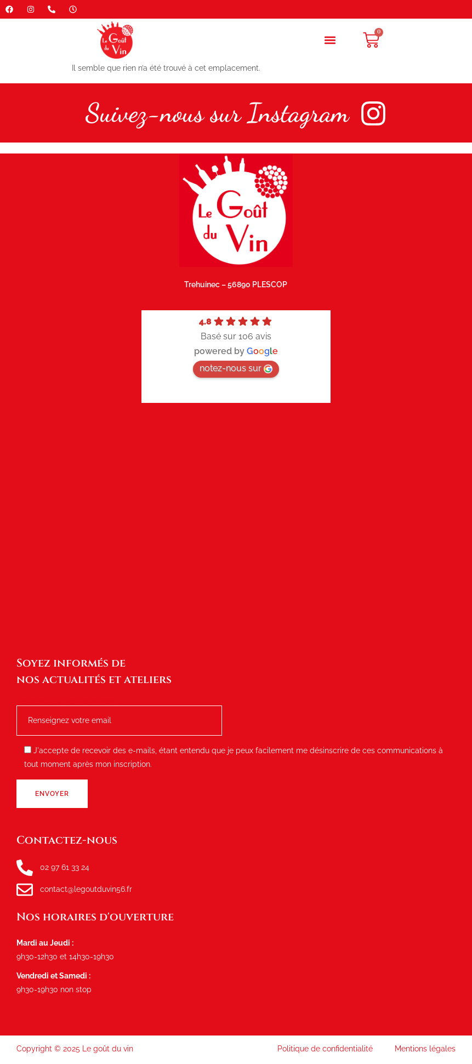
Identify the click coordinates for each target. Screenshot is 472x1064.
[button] (330, 40)
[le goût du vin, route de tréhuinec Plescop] (236, 529)
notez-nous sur (236, 368)
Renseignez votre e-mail (119, 712)
